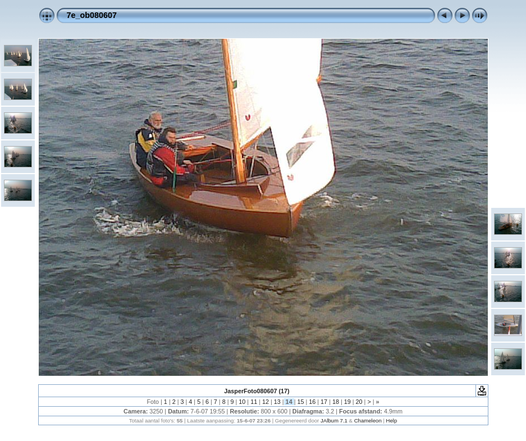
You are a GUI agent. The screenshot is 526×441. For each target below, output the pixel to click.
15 (300, 401)
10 (242, 401)
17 (324, 401)
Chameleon (368, 420)
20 (359, 401)
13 (277, 401)
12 (265, 401)
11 (254, 401)
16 (312, 401)
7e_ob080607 (92, 15)
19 (347, 401)
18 (336, 401)
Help (391, 420)
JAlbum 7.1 (334, 420)
